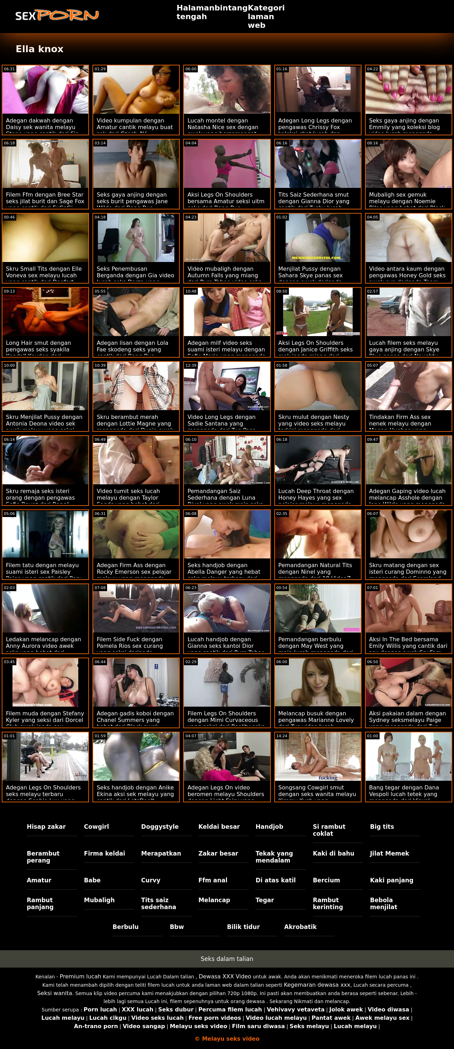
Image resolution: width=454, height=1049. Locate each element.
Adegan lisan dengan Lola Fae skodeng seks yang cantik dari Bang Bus (132, 349)
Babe (92, 880)
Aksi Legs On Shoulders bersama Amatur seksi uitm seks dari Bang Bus (225, 201)
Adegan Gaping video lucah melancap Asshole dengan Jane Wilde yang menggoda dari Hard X (407, 501)
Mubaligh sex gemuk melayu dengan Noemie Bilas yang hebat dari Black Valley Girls (407, 204)
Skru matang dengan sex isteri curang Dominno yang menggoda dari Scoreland (408, 572)
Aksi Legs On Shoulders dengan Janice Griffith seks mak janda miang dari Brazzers (315, 353)
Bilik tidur (243, 926)
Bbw (177, 926)
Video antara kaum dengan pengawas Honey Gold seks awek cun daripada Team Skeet (407, 278)
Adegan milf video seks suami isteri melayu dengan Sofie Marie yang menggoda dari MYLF (226, 353)
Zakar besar (218, 853)
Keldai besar (219, 826)
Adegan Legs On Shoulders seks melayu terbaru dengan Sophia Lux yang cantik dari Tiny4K (43, 797)
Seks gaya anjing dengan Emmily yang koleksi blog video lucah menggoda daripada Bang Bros (404, 130)
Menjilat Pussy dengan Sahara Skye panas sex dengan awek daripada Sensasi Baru (310, 278)
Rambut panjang (40, 904)
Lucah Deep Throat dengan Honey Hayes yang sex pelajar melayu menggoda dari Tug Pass (316, 501)
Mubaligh (99, 900)
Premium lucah (81, 976)
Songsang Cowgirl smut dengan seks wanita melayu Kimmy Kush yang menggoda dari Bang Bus (317, 797)
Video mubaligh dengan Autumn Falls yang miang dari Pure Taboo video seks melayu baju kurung (224, 278)
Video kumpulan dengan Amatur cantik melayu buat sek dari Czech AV (135, 127)
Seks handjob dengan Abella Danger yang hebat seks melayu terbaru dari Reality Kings (223, 575)
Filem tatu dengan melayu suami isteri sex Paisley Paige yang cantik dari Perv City (44, 575)
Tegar (265, 900)
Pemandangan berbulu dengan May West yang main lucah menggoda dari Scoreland (315, 649)
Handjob (269, 826)
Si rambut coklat (329, 830)
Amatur (39, 880)
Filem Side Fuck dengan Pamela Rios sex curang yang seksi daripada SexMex (130, 649)
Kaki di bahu (333, 853)
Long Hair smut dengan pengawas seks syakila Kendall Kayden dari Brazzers (38, 353)
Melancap (214, 900)
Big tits (382, 826)
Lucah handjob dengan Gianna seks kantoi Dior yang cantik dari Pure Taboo (226, 646)
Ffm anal (213, 880)
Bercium (326, 880)
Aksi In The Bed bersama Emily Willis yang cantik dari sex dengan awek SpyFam (408, 646)
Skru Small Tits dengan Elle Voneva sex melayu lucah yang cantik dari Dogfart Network (44, 278)
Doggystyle (160, 826)
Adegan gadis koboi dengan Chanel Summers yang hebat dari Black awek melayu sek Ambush (135, 723)
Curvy (150, 880)
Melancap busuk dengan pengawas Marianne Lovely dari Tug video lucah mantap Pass (316, 723)
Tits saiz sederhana (158, 904)
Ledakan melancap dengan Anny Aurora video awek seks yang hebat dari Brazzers (43, 649)
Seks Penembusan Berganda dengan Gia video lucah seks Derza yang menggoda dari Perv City (135, 278)
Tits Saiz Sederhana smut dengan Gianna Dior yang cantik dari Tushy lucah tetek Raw (314, 204)
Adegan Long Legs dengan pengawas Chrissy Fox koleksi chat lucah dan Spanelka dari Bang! (315, 130)
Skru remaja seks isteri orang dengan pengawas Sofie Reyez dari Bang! (40, 498)
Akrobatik (300, 926)
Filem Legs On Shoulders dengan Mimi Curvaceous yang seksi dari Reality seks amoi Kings (226, 723)
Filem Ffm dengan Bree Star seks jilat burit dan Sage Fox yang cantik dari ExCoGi (45, 201)
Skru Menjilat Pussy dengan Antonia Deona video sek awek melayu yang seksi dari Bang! (44, 427)
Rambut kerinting (328, 904)
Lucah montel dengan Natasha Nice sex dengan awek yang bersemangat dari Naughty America (222, 130)
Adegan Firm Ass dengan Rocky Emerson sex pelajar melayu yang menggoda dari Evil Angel (134, 575)
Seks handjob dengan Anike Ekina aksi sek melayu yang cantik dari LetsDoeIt (135, 794)
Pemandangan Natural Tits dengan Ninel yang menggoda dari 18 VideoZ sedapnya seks (315, 575)
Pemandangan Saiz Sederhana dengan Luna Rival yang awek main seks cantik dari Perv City (225, 501)
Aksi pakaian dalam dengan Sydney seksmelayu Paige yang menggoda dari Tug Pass (407, 723)
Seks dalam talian (227, 958)
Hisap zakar (46, 826)
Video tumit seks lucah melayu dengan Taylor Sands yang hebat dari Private (128, 501)
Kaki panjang (391, 880)
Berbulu (126, 926)
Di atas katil (276, 880)
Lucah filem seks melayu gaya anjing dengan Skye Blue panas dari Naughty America (404, 353)
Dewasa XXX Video (225, 976)
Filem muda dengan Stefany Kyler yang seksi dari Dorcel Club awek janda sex (45, 720)
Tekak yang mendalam (274, 857)
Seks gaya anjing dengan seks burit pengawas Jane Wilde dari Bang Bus (132, 201)
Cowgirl (96, 826)
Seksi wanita (54, 993)
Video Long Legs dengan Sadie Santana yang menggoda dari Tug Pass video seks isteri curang (221, 427)
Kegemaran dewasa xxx (317, 985)
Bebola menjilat (383, 904)
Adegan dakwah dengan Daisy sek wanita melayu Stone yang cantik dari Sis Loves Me (42, 130)
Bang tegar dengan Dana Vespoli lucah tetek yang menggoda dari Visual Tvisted (404, 797)
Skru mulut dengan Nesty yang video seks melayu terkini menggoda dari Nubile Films (313, 427)
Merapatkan (161, 853)
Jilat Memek (389, 853)
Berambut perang (43, 857)
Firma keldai (104, 853)
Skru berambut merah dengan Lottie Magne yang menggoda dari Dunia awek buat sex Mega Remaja (135, 427)
